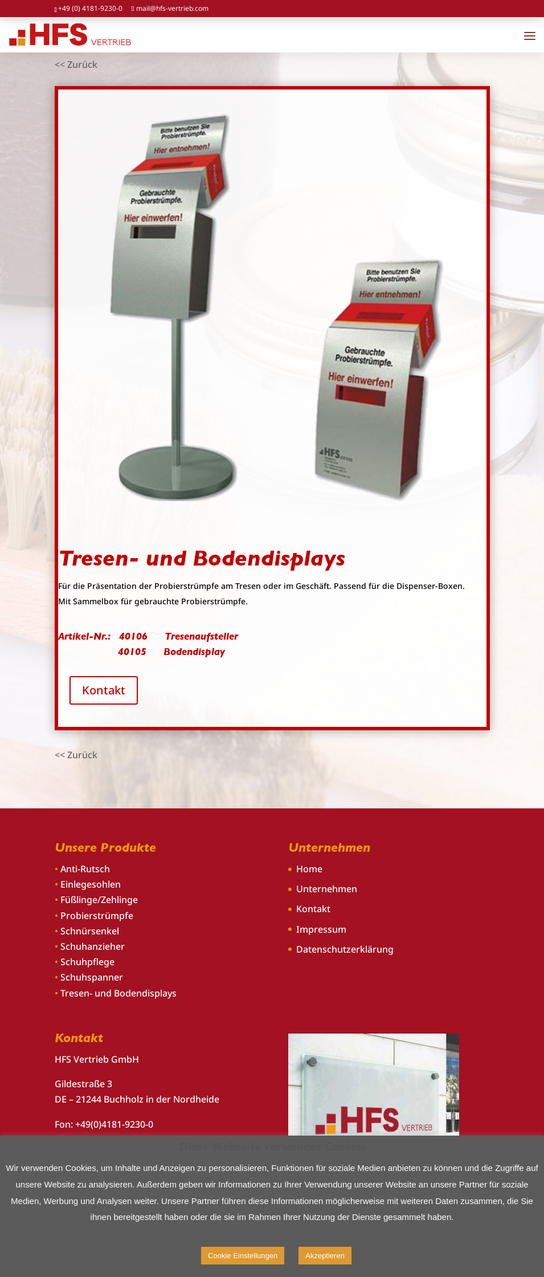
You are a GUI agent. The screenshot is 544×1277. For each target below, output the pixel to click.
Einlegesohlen (90, 884)
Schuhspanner (91, 977)
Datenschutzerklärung (345, 949)
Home (309, 869)
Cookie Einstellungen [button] (242, 1255)
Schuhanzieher (92, 946)
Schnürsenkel (89, 931)
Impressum (321, 929)
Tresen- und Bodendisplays (118, 993)
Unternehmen (326, 888)
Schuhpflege (87, 961)
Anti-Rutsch (85, 869)
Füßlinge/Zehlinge (99, 899)
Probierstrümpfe (96, 915)
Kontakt (103, 690)
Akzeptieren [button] (325, 1255)
